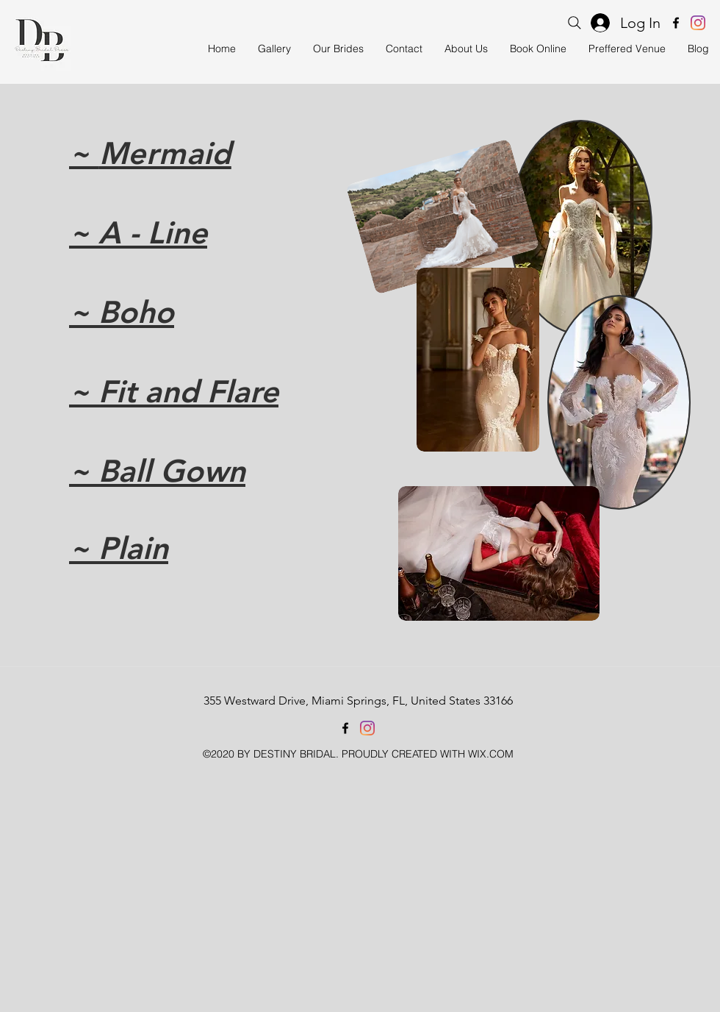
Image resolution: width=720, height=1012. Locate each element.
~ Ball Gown (157, 471)
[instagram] (698, 22)
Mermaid (165, 153)
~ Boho (121, 312)
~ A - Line (138, 232)
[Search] (574, 22)
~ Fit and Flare (173, 391)
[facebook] (676, 22)
